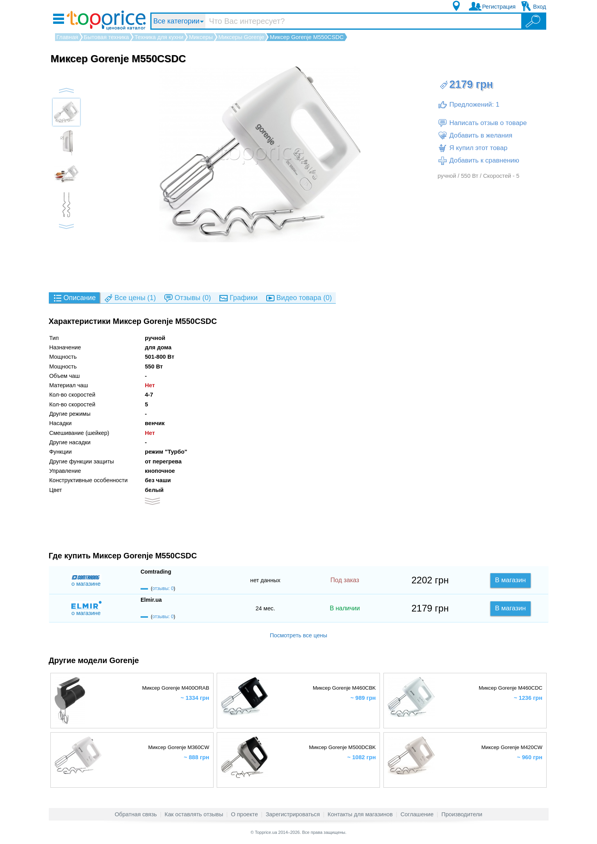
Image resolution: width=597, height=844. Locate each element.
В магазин (510, 580)
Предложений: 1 (468, 105)
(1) (129, 298)
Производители (461, 814)
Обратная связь (136, 814)
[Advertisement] (299, 266)
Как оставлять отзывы (194, 814)
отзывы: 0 (162, 588)
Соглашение (417, 814)
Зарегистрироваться (293, 814)
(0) (187, 298)
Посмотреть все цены (298, 635)
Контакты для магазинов (360, 814)
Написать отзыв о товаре (482, 123)
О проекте (244, 814)
